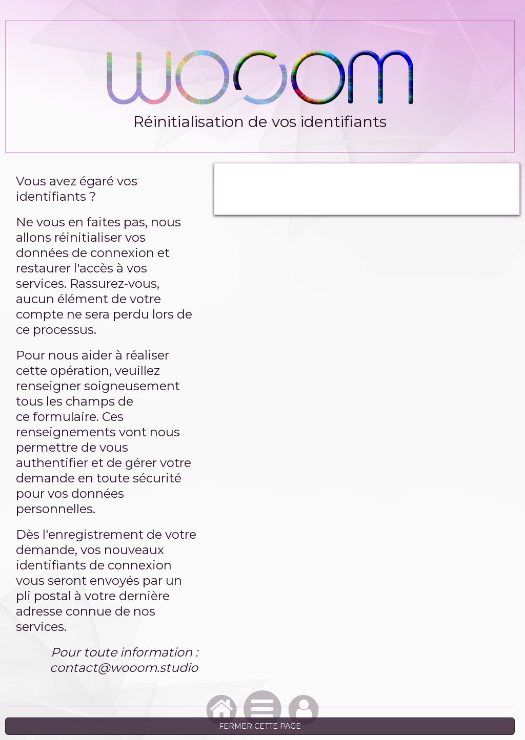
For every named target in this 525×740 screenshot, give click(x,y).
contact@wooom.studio (124, 667)
